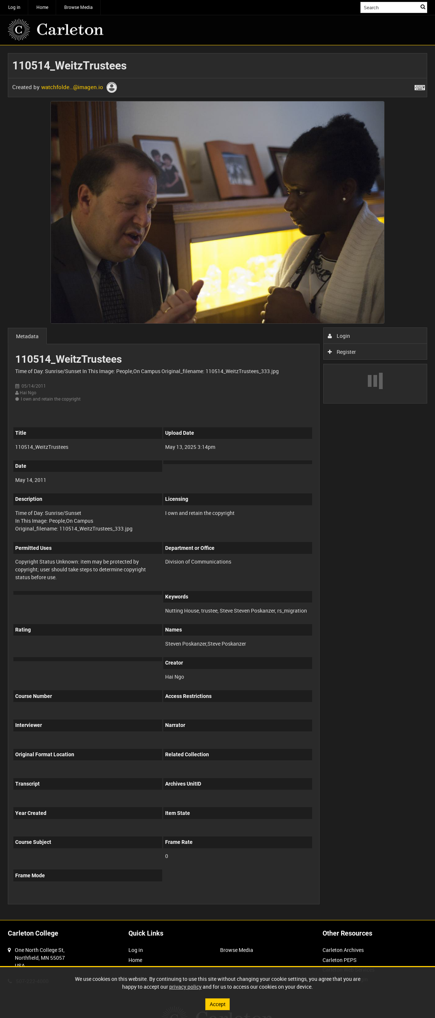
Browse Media (78, 7)
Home (42, 7)
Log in (14, 7)
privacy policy (185, 986)
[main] (217, 482)
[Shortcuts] (420, 86)
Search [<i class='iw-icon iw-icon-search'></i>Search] (423, 6)
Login (339, 335)
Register (342, 351)
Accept (218, 1004)
